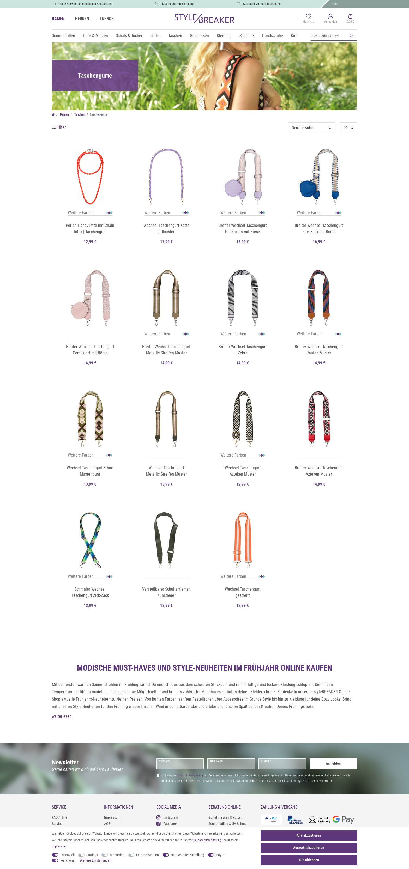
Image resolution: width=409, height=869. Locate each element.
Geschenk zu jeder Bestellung (262, 4)
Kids (294, 35)
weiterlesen (61, 716)
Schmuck (246, 35)
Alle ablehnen (308, 860)
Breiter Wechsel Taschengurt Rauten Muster (319, 349)
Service (57, 824)
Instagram (167, 817)
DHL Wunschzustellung (187, 855)
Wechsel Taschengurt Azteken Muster (243, 471)
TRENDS (107, 18)
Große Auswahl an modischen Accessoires (85, 4)
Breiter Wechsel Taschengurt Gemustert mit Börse (90, 349)
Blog (335, 4)
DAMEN (58, 18)
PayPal (221, 855)
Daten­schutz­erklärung (207, 840)
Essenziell (67, 855)
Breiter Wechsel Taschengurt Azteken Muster (319, 471)
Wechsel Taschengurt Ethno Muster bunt (90, 471)
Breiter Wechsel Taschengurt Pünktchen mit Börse (243, 228)
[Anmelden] (330, 19)
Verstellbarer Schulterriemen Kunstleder (166, 592)
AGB (107, 824)
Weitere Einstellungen (95, 860)
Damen (64, 114)
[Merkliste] (308, 19)
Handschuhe (272, 35)
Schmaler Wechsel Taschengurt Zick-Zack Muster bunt (90, 593)
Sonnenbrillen (63, 35)
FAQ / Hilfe (59, 817)
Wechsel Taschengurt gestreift (243, 592)
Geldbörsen (199, 35)
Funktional (67, 860)
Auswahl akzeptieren (308, 848)
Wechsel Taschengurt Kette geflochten (166, 228)
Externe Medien (147, 855)
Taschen (175, 35)
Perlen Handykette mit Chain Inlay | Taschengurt (90, 228)
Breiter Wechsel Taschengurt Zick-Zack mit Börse (319, 228)
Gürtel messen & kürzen (225, 817)
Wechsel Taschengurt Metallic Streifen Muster (166, 471)
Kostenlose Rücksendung (178, 4)
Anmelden (333, 763)
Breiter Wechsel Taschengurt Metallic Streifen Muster (166, 349)
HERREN (82, 18)
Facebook (166, 823)
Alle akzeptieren (309, 835)
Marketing (117, 855)
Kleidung (224, 35)
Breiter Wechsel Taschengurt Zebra (243, 349)
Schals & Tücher (129, 35)
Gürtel (155, 35)
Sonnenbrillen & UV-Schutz (227, 824)
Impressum (112, 817)
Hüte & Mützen (95, 35)
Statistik (92, 855)
